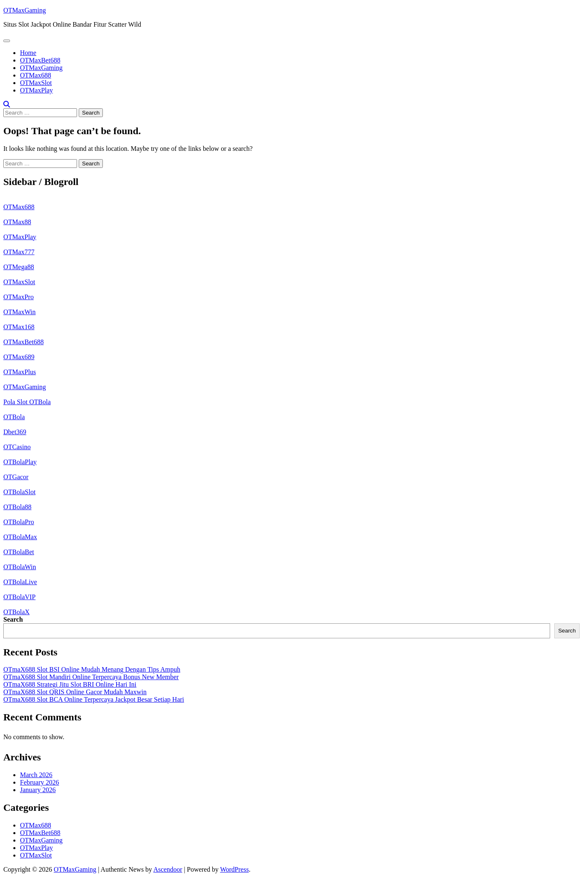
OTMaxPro (18, 296)
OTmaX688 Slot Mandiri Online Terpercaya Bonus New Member (91, 676)
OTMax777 (19, 251)
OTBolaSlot (19, 491)
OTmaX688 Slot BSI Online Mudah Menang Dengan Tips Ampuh (91, 669)
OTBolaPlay (20, 461)
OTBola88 (17, 506)
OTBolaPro (18, 521)
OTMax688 (35, 75)
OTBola (14, 416)
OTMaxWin (19, 311)
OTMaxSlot (36, 82)
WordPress (234, 869)
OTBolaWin (19, 566)
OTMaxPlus (19, 371)
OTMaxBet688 (40, 60)
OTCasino (17, 446)
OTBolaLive (20, 581)
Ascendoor (167, 869)
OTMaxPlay (36, 90)
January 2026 (38, 789)
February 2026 (39, 782)
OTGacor (15, 476)
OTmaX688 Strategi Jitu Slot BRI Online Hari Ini (70, 684)
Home (28, 52)
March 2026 (36, 774)
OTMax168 (19, 326)
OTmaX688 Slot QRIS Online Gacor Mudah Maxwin (75, 691)
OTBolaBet (18, 551)
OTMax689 (19, 356)
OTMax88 (17, 221)
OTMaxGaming (24, 10)
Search (13, 619)
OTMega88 (18, 266)
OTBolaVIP (19, 596)
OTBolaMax (20, 536)
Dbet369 (14, 431)
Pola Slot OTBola (27, 401)
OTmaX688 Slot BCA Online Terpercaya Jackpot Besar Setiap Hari (93, 699)
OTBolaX (16, 611)
